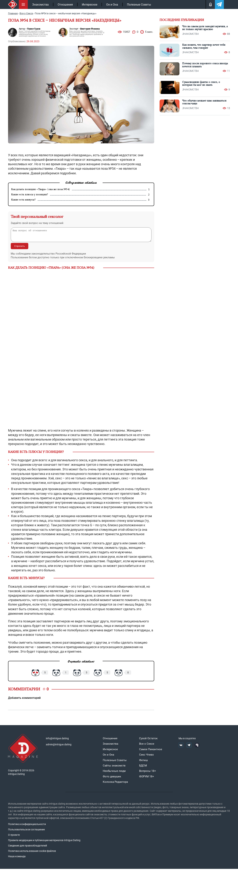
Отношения (65, 4)
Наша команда (17, 858)
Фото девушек (112, 778)
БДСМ (143, 767)
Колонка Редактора (115, 784)
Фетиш (143, 762)
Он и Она (112, 4)
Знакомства (40, 4)
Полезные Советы (139, 4)
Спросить (19, 248)
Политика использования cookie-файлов (32, 853)
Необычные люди (114, 773)
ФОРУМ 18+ (146, 778)
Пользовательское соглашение (26, 831)
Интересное (89, 4)
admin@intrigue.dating (58, 746)
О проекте (14, 837)
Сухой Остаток (148, 740)
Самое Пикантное (150, 751)
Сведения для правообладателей (27, 847)
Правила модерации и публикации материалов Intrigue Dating (44, 842)
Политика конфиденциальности (27, 826)
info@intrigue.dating (57, 740)
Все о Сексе (146, 745)
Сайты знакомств (114, 767)
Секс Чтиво (146, 756)
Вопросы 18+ (147, 773)
